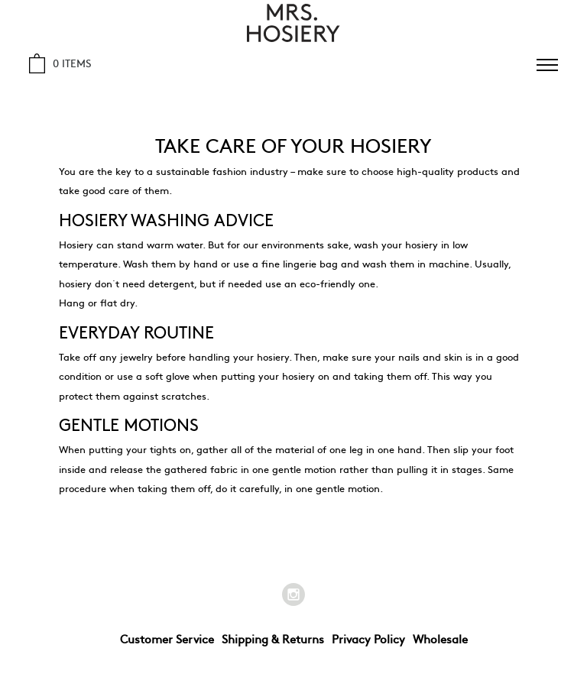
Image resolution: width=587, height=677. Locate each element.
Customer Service (167, 638)
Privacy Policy (368, 638)
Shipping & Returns (273, 638)
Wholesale (440, 638)
